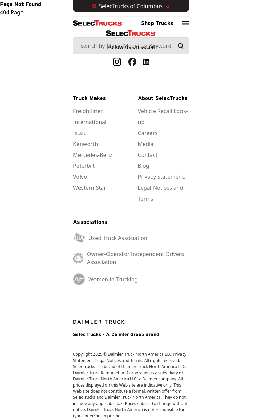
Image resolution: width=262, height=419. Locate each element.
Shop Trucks (157, 23)
